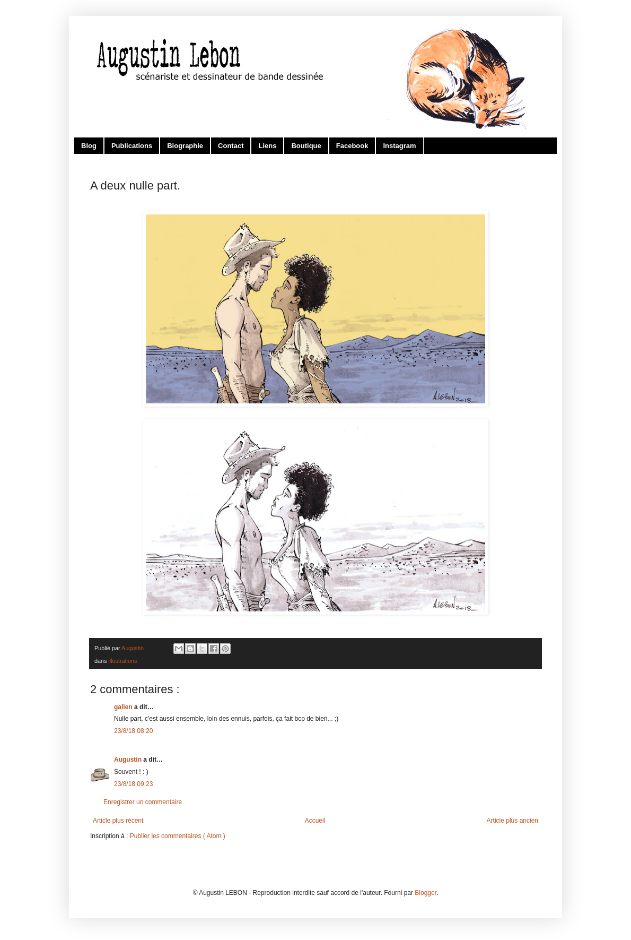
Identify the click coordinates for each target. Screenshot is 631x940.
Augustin (128, 759)
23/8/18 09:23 (133, 784)
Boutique (306, 146)
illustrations (122, 661)
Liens (267, 146)
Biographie (185, 146)
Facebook (352, 146)
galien (124, 707)
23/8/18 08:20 (133, 731)
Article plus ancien (512, 820)
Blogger (425, 892)
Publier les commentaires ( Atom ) (177, 836)
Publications (131, 146)
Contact (230, 146)
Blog (89, 146)
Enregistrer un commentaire (142, 802)
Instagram (399, 146)
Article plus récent (118, 820)
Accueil (315, 820)
